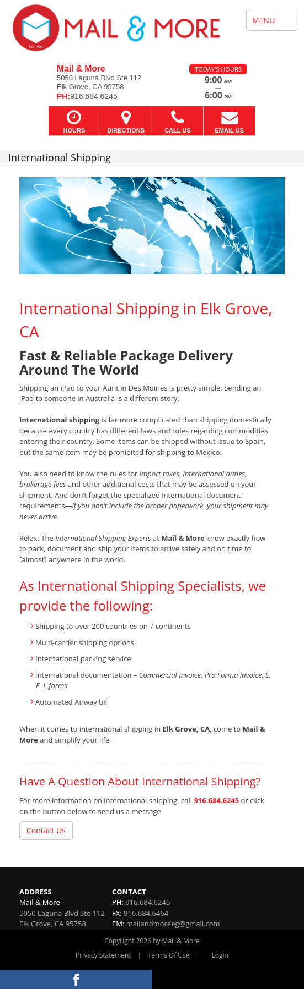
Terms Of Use (169, 955)
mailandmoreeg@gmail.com (173, 923)
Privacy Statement (103, 955)
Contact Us (46, 830)
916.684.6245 (216, 800)
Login (220, 955)
